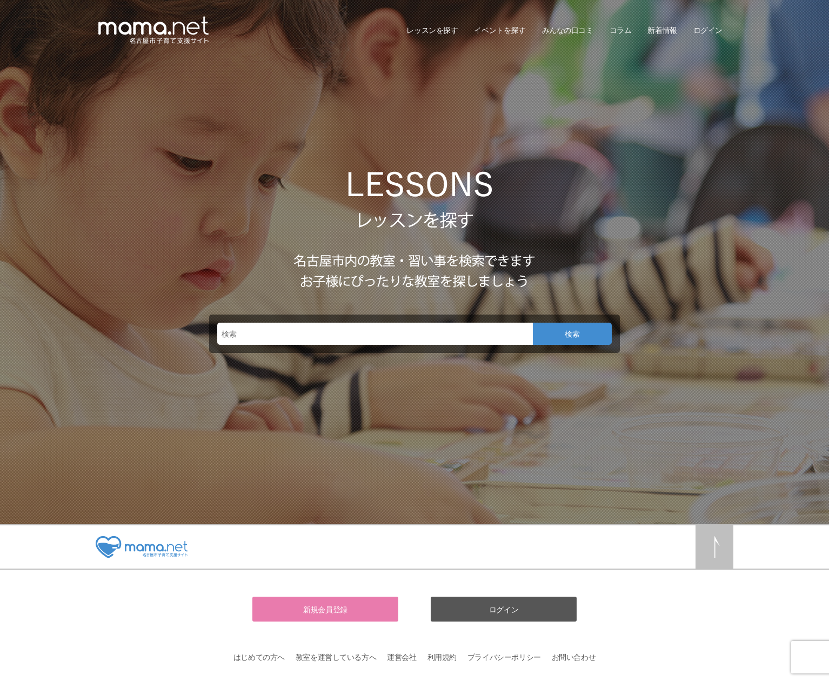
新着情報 (662, 30)
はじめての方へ (259, 657)
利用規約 (442, 657)
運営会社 (401, 657)
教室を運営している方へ (336, 657)
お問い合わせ (574, 657)
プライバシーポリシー (504, 657)
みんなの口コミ (567, 30)
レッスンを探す (432, 30)
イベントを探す (499, 30)
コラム (621, 30)
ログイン (708, 30)
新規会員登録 (325, 609)
